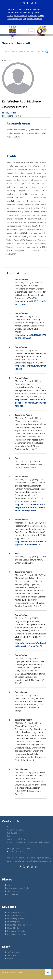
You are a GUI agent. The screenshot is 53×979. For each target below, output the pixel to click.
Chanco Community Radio (17, 888)
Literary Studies (9, 112)
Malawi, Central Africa (16, 839)
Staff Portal (32, 15)
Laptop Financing (26, 12)
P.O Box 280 (12, 833)
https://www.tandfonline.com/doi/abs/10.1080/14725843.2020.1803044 (30, 402)
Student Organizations (15, 918)
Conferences (12, 12)
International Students (15, 934)
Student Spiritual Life (14, 921)
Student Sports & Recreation (18, 925)
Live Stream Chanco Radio (18, 9)
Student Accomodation (15, 912)
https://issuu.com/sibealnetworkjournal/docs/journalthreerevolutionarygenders (30, 507)
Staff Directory (12, 952)
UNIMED (9, 958)
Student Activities (13, 915)
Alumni (41, 15)
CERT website (11, 894)
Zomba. (10, 836)
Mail (24, 18)
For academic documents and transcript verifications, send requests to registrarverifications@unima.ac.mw (29, 859)
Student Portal (21, 15)
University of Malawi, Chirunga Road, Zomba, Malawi (28, 842)
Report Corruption (34, 18)
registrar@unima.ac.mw (18, 848)
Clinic (8, 885)
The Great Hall (12, 891)
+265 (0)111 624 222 (16, 851)
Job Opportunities (14, 18)
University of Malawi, (15, 830)
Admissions (35, 9)
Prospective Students (15, 931)
